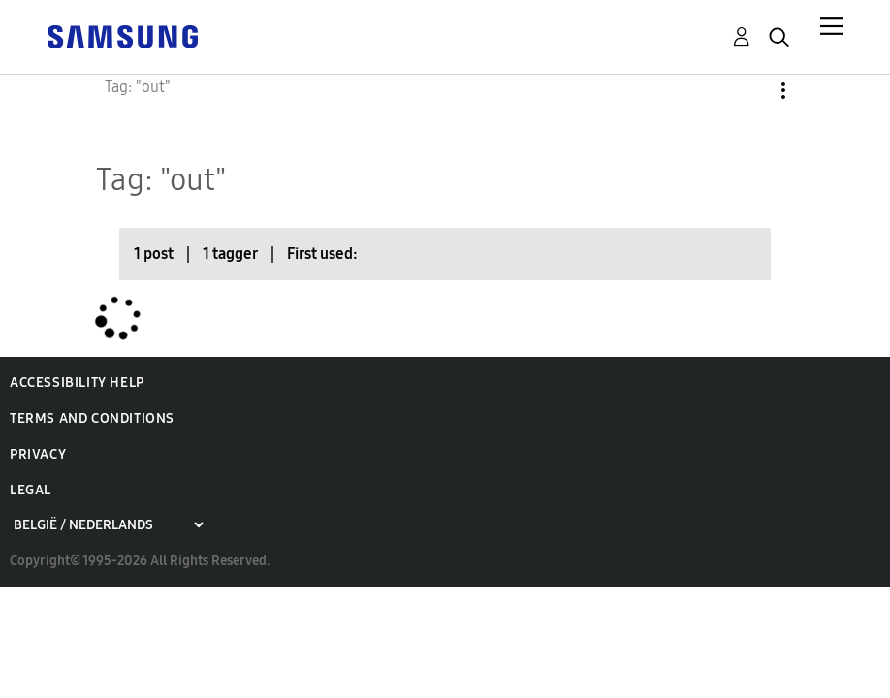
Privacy (38, 454)
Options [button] (750, 91)
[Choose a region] (108, 525)
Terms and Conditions (92, 418)
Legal (30, 490)
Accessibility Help (77, 382)
